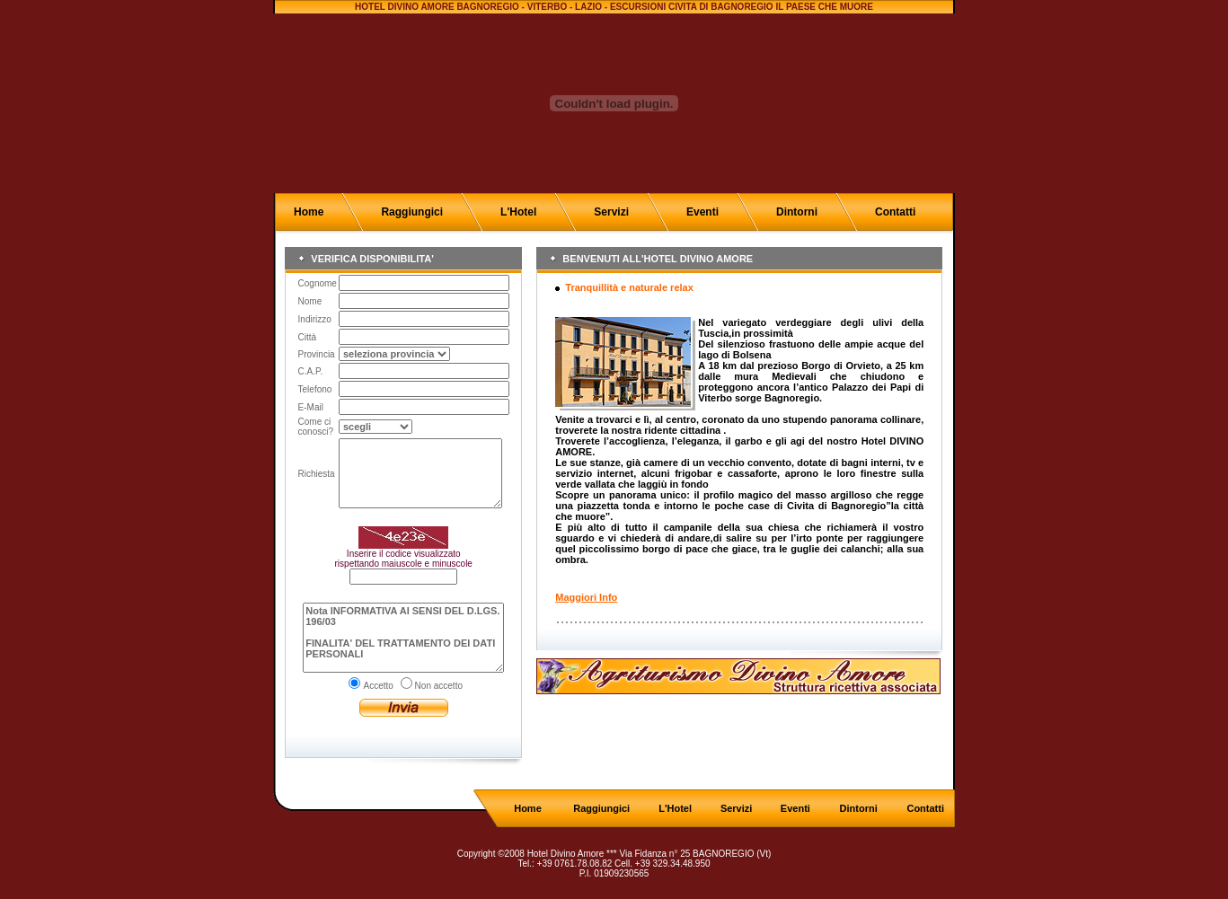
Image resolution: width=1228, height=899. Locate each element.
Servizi (611, 212)
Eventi (702, 212)
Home (308, 212)
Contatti (895, 212)
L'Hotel (518, 212)
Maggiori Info (586, 597)
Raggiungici (412, 212)
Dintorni (796, 212)
